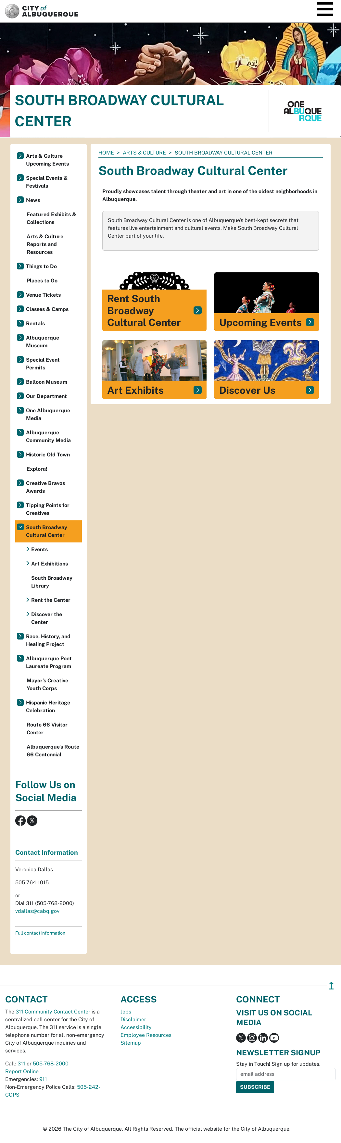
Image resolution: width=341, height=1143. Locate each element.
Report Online (22, 1071)
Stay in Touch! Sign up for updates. (278, 1064)
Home (106, 153)
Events (39, 549)
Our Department (46, 396)
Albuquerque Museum (42, 342)
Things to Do (41, 266)
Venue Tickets (43, 295)
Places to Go (42, 281)
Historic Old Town (48, 455)
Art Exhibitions (49, 564)
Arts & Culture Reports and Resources (45, 244)
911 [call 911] (43, 1079)
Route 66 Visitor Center (47, 729)
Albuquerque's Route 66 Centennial (53, 751)
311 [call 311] (21, 1064)
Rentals (35, 323)
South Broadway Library (51, 582)
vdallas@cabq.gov (37, 911)
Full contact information (40, 933)
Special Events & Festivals (47, 182)
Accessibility (136, 1027)
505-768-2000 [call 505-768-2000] (51, 1064)
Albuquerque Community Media (48, 436)
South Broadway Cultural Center (46, 531)
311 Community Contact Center (53, 1012)
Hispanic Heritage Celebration (48, 707)
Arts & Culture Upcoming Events (47, 160)
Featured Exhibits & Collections (51, 218)
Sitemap (130, 1043)
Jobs (125, 1012)
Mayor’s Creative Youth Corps (47, 684)
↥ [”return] (331, 986)
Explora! (37, 469)
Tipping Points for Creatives (47, 509)
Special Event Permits (43, 364)
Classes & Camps (47, 309)
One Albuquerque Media (48, 414)
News (33, 200)
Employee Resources (145, 1035)
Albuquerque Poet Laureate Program (49, 662)
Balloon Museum (46, 382)
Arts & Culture (144, 153)
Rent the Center (50, 600)
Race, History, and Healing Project (48, 640)
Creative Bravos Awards (45, 487)
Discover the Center (46, 618)
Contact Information (46, 852)
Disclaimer (133, 1019)
